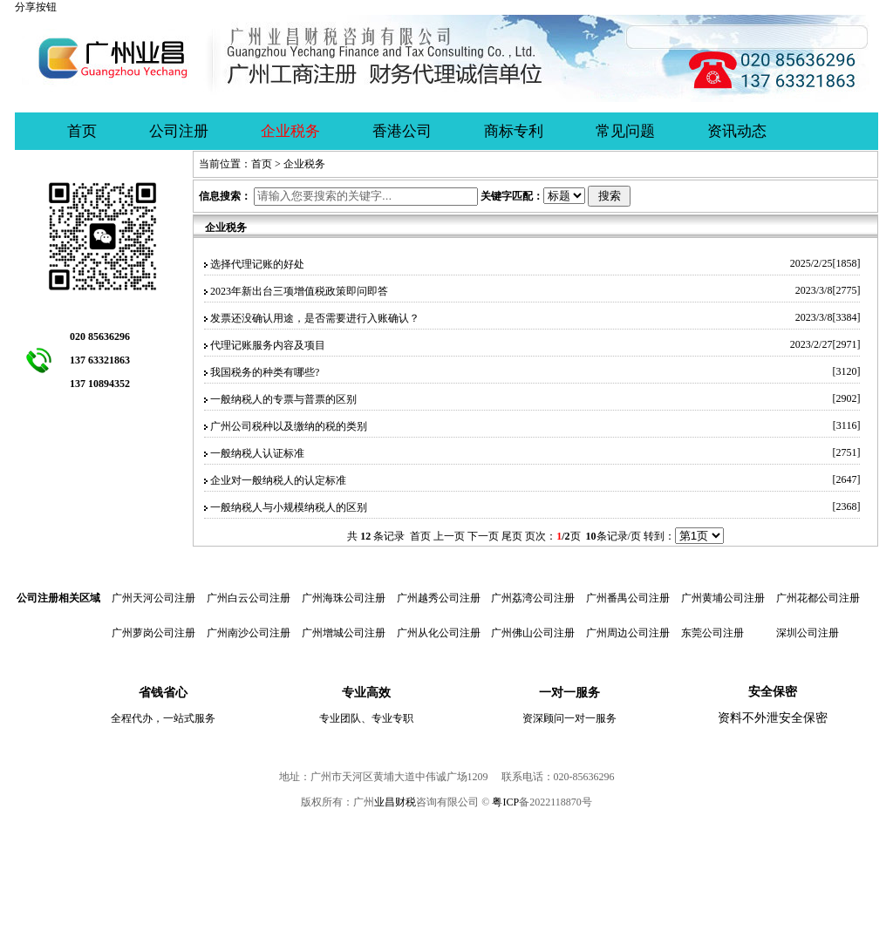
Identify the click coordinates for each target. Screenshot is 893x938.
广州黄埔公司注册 (723, 598)
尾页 (511, 536)
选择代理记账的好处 (257, 264)
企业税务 (290, 131)
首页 (82, 131)
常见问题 (625, 131)
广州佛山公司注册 (533, 633)
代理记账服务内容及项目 (267, 345)
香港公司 (402, 131)
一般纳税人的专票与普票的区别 (283, 399)
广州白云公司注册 (248, 598)
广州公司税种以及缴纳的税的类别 (288, 426)
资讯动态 (737, 131)
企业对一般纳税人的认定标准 (278, 480)
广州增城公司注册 (343, 633)
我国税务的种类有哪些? (264, 372)
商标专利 (513, 131)
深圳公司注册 (807, 633)
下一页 (483, 536)
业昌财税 (395, 802)
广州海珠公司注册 (343, 598)
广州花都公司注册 (818, 598)
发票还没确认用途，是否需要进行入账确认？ (314, 318)
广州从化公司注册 (439, 633)
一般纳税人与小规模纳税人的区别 (288, 507)
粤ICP (505, 802)
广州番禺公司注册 (628, 598)
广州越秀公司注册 (439, 598)
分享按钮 (36, 7)
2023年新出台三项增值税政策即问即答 (299, 291)
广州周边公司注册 (628, 633)
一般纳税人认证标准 (257, 453)
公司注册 (178, 131)
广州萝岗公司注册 (153, 633)
